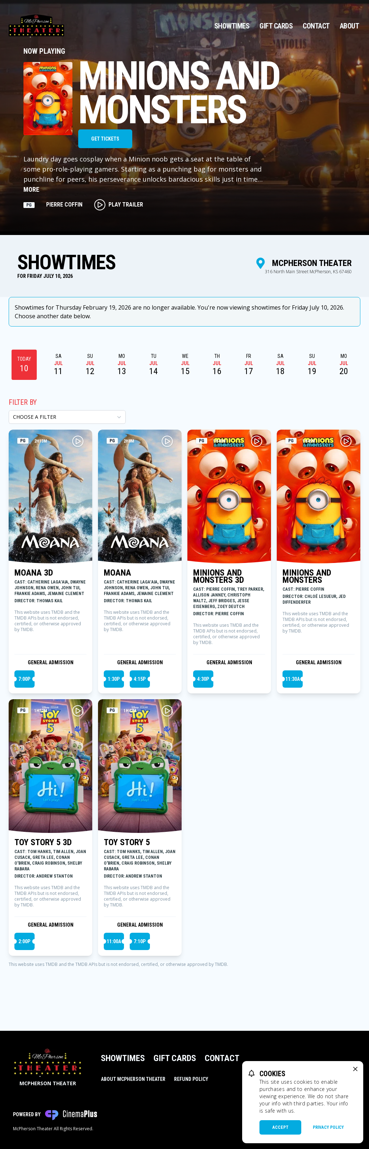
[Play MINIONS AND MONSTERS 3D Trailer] (256, 441)
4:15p (140, 679)
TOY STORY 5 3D (43, 842)
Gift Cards (276, 26)
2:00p (24, 941)
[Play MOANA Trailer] (167, 441)
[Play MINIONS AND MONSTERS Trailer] (346, 441)
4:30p (203, 679)
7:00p (24, 679)
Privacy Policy (328, 1127)
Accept (280, 1127)
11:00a (114, 941)
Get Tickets (105, 139)
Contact (316, 26)
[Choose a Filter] (67, 417)
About (349, 26)
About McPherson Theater (133, 1079)
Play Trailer (118, 204)
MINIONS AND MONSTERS (307, 576)
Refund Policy (191, 1079)
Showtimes (232, 26)
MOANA (117, 573)
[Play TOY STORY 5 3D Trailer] (78, 711)
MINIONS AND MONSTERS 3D (218, 576)
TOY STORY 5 (127, 842)
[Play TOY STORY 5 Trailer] (167, 711)
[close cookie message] (355, 1069)
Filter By (23, 402)
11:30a (292, 679)
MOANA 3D (33, 573)
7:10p (140, 941)
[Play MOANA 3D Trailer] (78, 441)
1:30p (114, 679)
